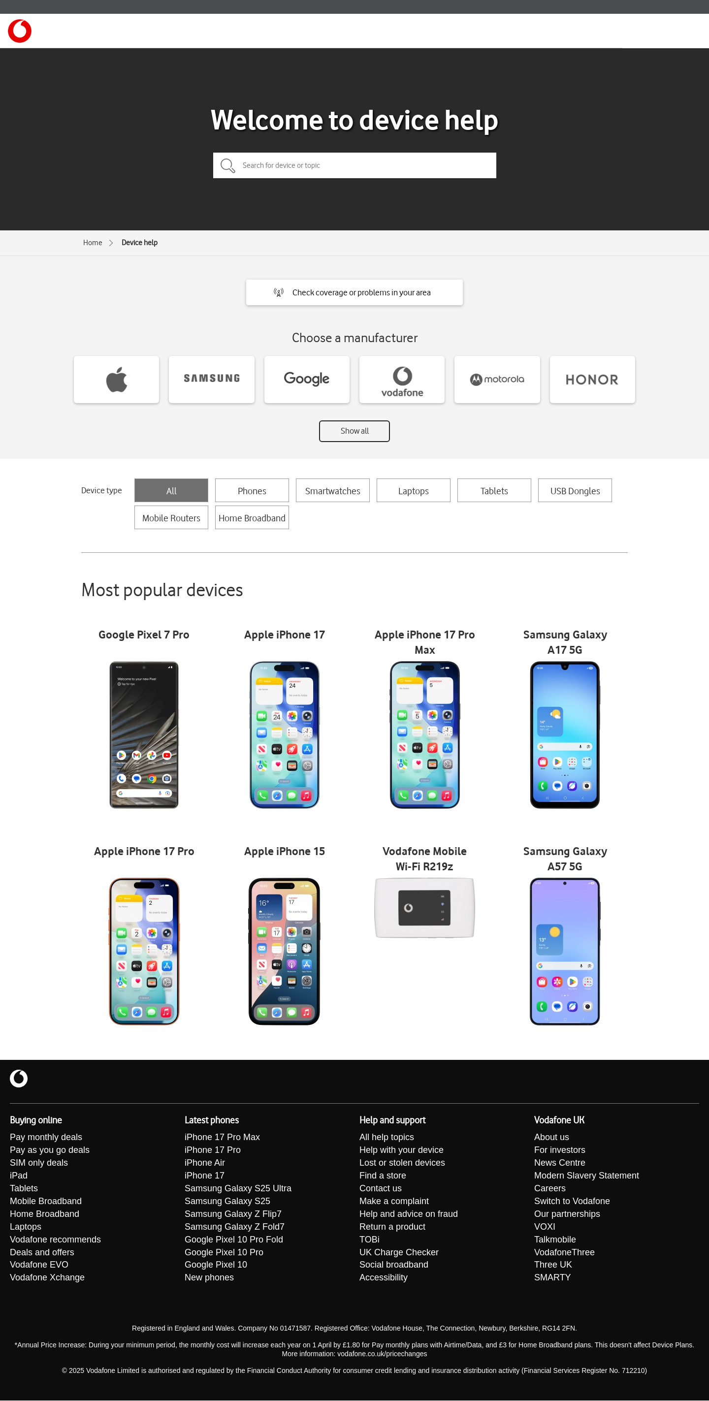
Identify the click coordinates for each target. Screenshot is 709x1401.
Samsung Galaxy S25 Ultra (238, 1189)
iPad (19, 1176)
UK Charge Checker (399, 1253)
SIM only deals (39, 1163)
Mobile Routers (171, 517)
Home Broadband (252, 517)
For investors (559, 1150)
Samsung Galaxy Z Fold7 (235, 1227)
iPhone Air (205, 1163)
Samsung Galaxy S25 (227, 1202)
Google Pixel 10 (216, 1266)
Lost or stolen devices (402, 1163)
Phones (252, 490)
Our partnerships (567, 1214)
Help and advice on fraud (408, 1214)
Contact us (380, 1189)
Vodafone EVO (39, 1266)
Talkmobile (555, 1240)
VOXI (544, 1227)
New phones (209, 1278)
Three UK (553, 1266)
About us (551, 1138)
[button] (354, 292)
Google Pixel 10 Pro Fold (234, 1240)
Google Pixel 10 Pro (224, 1253)
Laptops (413, 490)
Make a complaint (394, 1202)
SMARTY (552, 1278)
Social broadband (393, 1266)
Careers (550, 1189)
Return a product (392, 1227)
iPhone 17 (205, 1176)
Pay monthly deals (46, 1138)
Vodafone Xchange (47, 1278)
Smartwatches (332, 490)
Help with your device (401, 1150)
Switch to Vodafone (572, 1202)
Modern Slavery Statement (586, 1176)
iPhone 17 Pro (213, 1150)
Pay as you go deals (50, 1150)
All (171, 490)
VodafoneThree (564, 1253)
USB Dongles (575, 490)
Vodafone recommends (55, 1240)
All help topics (386, 1138)
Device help (140, 242)
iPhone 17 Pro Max (222, 1138)
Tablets (494, 490)
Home (92, 242)
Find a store (382, 1176)
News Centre (559, 1163)
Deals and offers (42, 1253)
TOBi (369, 1240)
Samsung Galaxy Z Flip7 (233, 1214)
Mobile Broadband (46, 1202)
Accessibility (383, 1278)
